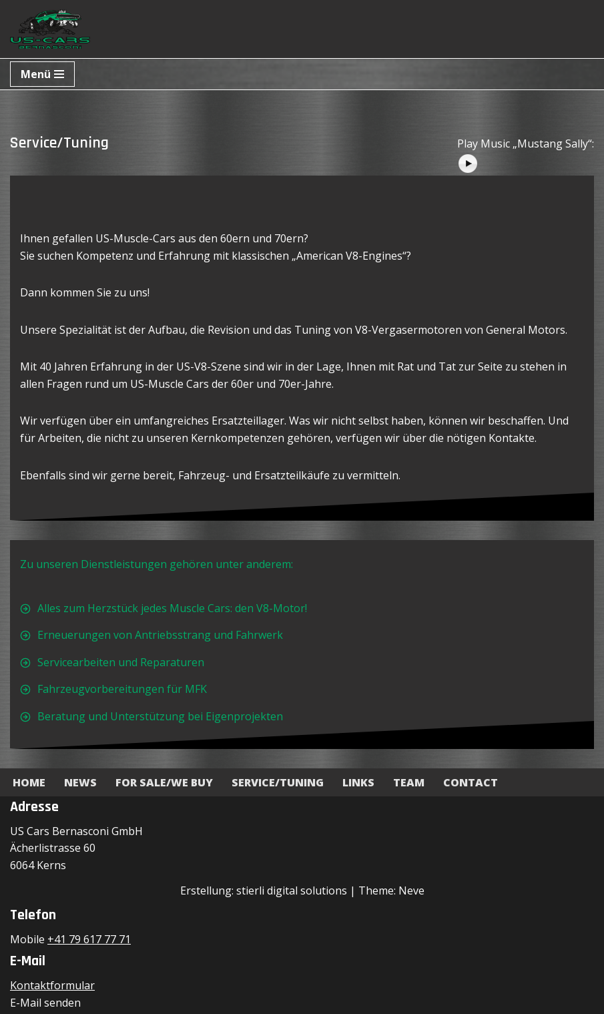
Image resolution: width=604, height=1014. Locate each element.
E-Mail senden (45, 1002)
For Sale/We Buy (164, 782)
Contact (470, 782)
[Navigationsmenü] (42, 74)
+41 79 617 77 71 (89, 939)
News (80, 782)
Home (29, 782)
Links (358, 782)
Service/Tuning (278, 782)
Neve (411, 890)
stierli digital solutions (291, 890)
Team (408, 782)
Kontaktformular (52, 985)
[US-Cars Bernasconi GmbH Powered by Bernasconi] (50, 29)
